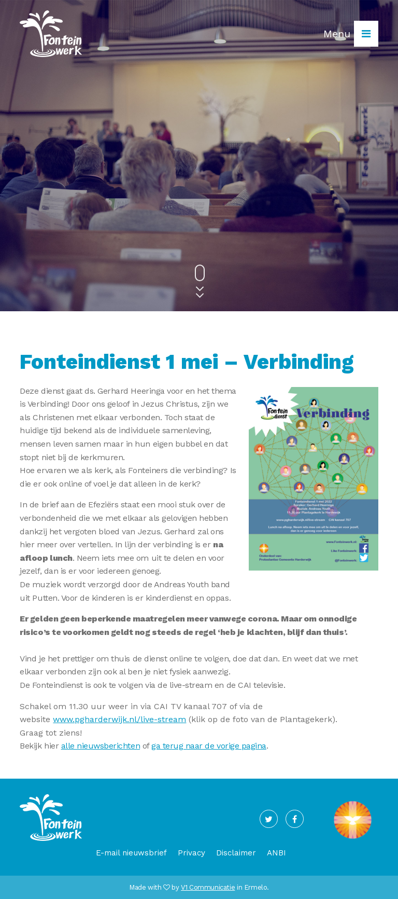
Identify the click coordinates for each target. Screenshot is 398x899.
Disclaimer (236, 852)
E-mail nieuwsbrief (131, 852)
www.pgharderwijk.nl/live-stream (119, 719)
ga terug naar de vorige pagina (208, 746)
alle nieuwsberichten (100, 746)
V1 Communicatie (208, 887)
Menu (350, 33)
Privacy (191, 852)
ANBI (276, 852)
